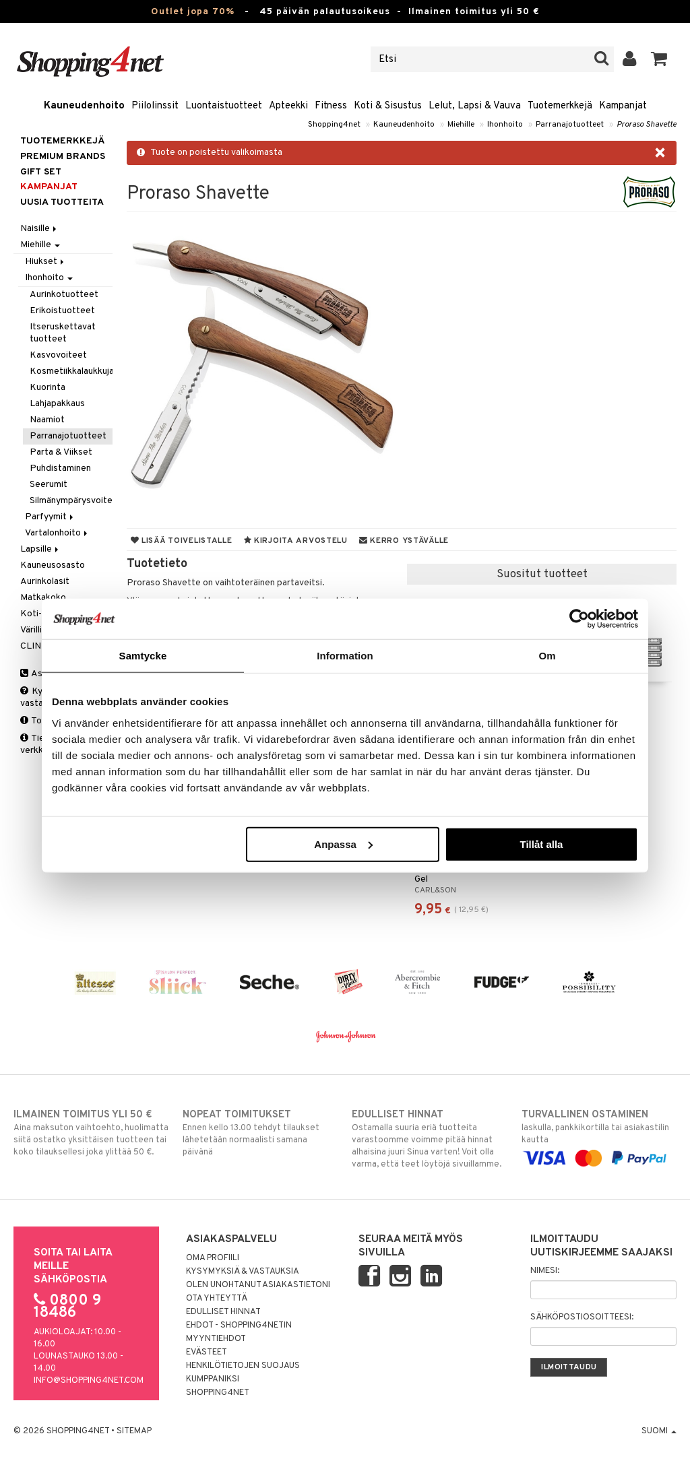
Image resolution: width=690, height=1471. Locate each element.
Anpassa (343, 843)
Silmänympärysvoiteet (71, 500)
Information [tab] (345, 655)
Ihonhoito (505, 124)
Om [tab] (546, 655)
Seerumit (48, 484)
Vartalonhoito (57, 533)
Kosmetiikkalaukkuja (71, 371)
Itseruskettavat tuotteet (63, 333)
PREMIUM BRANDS (62, 156)
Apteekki (288, 106)
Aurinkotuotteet (64, 294)
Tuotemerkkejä (560, 106)
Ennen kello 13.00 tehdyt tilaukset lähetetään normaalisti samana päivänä (260, 1133)
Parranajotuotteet (570, 124)
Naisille (39, 228)
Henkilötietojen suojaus (243, 1366)
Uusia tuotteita (62, 202)
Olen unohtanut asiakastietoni (258, 1285)
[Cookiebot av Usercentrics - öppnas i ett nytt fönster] (579, 619)
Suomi (659, 1431)
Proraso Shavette (647, 124)
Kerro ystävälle (404, 540)
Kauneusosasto (52, 565)
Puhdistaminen (60, 468)
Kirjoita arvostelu (296, 540)
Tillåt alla (541, 843)
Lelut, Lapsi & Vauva (475, 106)
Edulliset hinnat (223, 1312)
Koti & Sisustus (388, 106)
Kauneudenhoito (84, 106)
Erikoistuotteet (62, 311)
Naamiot (47, 420)
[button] (659, 59)
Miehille (460, 124)
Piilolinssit (155, 106)
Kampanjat (623, 106)
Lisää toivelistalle (181, 540)
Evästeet (206, 1352)
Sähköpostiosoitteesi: (581, 1317)
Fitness (331, 106)
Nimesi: (544, 1271)
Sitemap (134, 1431)
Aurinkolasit (44, 581)
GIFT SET (40, 172)
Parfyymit (50, 517)
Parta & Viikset (61, 452)
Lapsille (40, 549)
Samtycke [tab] (143, 655)
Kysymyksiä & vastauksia (242, 1271)
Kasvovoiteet (58, 355)
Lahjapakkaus (57, 404)
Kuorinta (47, 387)
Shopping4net (334, 124)
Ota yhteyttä (216, 1298)
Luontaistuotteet (223, 106)
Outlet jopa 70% (192, 12)
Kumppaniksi (212, 1379)
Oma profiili (212, 1258)
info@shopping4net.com (89, 1380)
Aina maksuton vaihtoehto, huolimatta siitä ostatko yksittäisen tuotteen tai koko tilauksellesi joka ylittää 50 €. (90, 1133)
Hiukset (45, 261)
